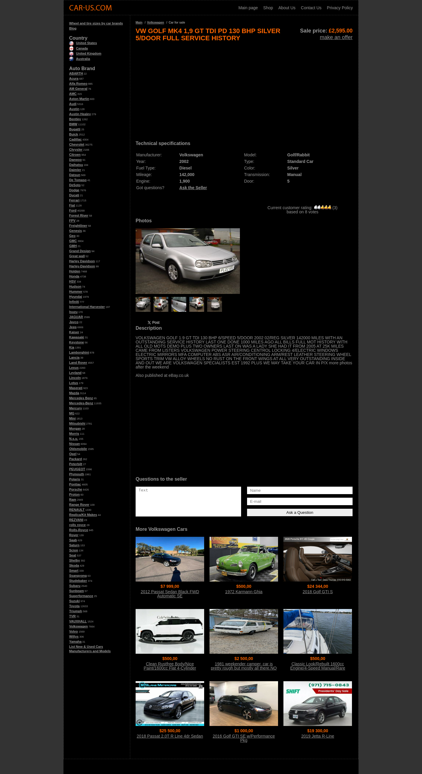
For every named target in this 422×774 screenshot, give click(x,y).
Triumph (75, 611)
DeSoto (75, 185)
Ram (72, 499)
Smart (73, 570)
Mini (72, 418)
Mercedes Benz (81, 398)
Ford (72, 210)
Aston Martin (79, 99)
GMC (73, 241)
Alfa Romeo (78, 83)
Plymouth (76, 474)
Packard (75, 459)
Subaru (74, 586)
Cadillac (75, 139)
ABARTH (76, 73)
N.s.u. (73, 438)
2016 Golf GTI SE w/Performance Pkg (244, 738)
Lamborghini (79, 352)
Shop (268, 7)
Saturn (74, 545)
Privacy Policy (340, 7)
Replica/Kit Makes (83, 514)
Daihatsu (76, 164)
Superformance (81, 596)
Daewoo (75, 159)
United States (83, 43)
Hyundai (75, 296)
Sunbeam (76, 591)
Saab (73, 540)
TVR (72, 616)
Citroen (75, 154)
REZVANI (76, 520)
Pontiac (75, 484)
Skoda (74, 565)
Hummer (76, 291)
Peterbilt (75, 464)
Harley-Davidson (82, 266)
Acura (73, 78)
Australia (79, 59)
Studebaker (78, 580)
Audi (72, 104)
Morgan (75, 428)
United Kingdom (85, 53)
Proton (74, 494)
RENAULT (77, 509)
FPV (72, 220)
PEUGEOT (77, 469)
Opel (72, 454)
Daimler (75, 170)
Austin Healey (80, 114)
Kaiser (74, 332)
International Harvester (87, 307)
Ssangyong (78, 575)
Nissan (74, 443)
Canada (78, 48)
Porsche (75, 489)
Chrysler (76, 149)
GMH (73, 246)
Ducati (74, 195)
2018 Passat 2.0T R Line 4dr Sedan (170, 736)
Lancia (74, 357)
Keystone (76, 342)
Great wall (77, 256)
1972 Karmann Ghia (243, 592)
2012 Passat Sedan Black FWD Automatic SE (170, 594)
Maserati (76, 388)
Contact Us (311, 7)
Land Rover (78, 362)
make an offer (336, 37)
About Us (287, 7)
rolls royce (77, 525)
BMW (73, 124)
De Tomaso (77, 180)
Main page (248, 7)
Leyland (75, 372)
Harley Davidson (82, 261)
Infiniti (74, 301)
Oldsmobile (78, 449)
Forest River (78, 215)
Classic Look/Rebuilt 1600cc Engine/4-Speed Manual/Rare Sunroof (317, 668)
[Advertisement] (244, 89)
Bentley (75, 119)
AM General (78, 88)
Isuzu (73, 312)
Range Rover (79, 504)
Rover (73, 535)
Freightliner (78, 225)
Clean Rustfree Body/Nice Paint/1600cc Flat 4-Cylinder (170, 666)
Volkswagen (78, 626)
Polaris (74, 479)
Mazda (74, 393)
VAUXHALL (78, 621)
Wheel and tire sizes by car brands (96, 23)
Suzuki (74, 601)
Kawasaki (76, 337)
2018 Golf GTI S (317, 592)
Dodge (74, 190)
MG (72, 413)
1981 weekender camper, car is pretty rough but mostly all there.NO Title (244, 668)
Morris (74, 433)
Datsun (74, 175)
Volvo (73, 631)
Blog (72, 28)
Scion (73, 550)
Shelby (74, 560)
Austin (74, 109)
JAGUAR (76, 317)
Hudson (75, 286)
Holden (74, 271)
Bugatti (74, 129)
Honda (74, 276)
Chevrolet (76, 144)
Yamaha (75, 641)
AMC (73, 93)
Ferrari (74, 200)
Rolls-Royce (78, 530)
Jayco (73, 322)
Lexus (74, 367)
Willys (74, 636)
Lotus (73, 383)
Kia (71, 347)
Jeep (73, 327)
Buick (73, 134)
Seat (72, 555)
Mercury (75, 408)
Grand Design (80, 251)
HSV (72, 281)
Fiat (72, 205)
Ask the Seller (193, 187)
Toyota (74, 606)
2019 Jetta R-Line (317, 736)
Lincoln (75, 378)
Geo (72, 236)
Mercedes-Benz (81, 403)
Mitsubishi (77, 423)
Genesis (75, 230)
